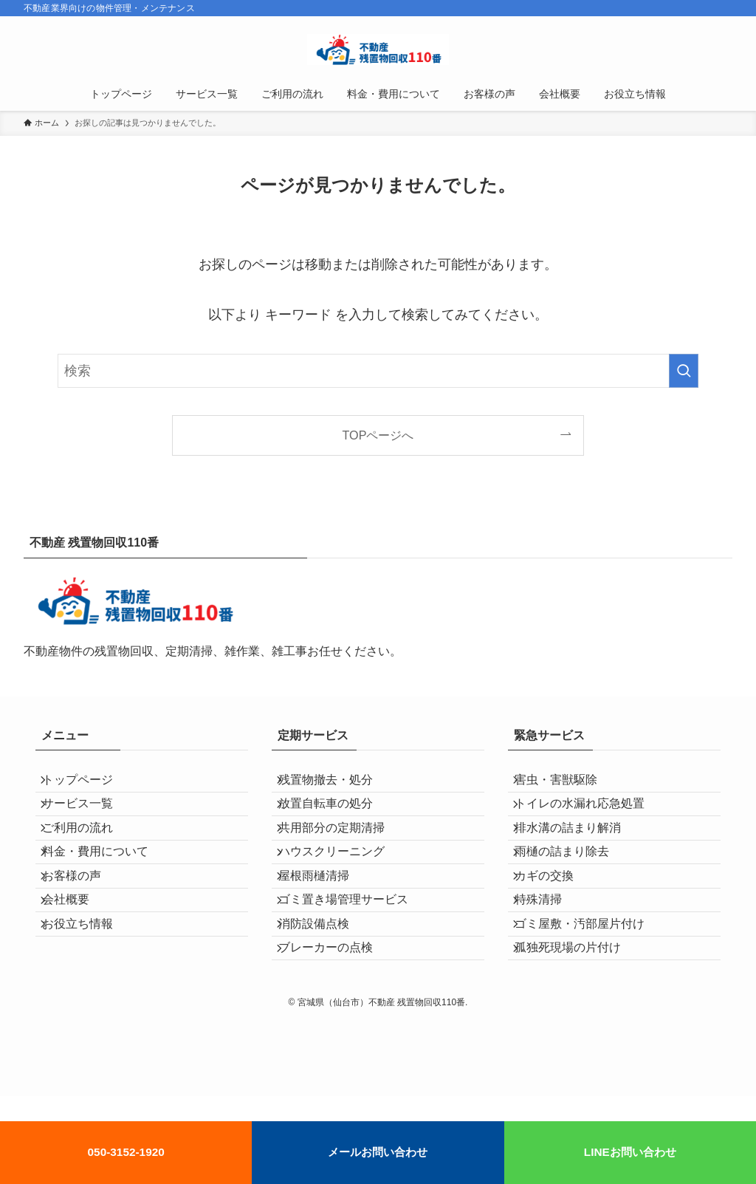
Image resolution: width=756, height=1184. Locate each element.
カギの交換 (555, 925)
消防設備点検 (324, 995)
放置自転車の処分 (336, 820)
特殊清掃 (549, 960)
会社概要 (76, 960)
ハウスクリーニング (342, 889)
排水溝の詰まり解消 (579, 855)
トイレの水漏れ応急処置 (591, 820)
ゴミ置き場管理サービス (354, 960)
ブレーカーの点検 (336, 1030)
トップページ (88, 785)
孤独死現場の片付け (579, 1030)
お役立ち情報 (88, 995)
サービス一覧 (88, 820)
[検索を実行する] (683, 371)
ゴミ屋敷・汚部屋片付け (591, 995)
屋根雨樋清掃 (324, 925)
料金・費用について (106, 889)
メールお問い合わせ (377, 1152)
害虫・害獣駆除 (567, 785)
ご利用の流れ (88, 855)
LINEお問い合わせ (630, 1152)
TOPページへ (378, 435)
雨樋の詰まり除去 (573, 889)
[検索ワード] (378, 371)
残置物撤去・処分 (336, 785)
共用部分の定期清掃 (342, 855)
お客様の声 (82, 925)
